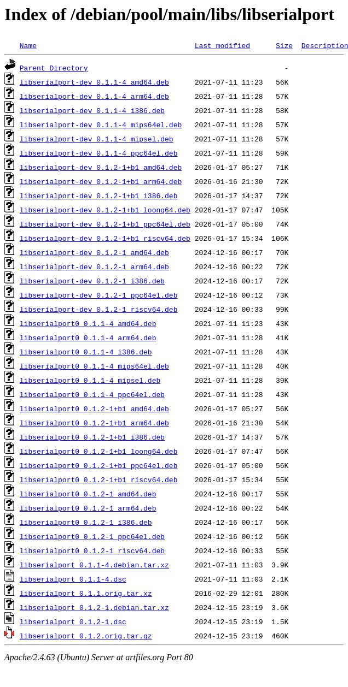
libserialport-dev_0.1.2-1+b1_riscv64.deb (105, 238)
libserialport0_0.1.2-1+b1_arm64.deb (94, 423)
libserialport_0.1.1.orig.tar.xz (86, 593)
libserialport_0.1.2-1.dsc (73, 621)
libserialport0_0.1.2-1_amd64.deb (88, 494)
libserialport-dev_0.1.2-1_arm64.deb (94, 266)
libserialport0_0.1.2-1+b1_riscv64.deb (99, 479)
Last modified (222, 45)
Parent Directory (54, 68)
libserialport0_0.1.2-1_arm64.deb (88, 508)
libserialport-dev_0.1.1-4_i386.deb (92, 110)
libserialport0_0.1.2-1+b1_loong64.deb (99, 451)
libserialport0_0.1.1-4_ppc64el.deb (92, 394)
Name (28, 45)
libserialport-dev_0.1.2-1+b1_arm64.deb (101, 181)
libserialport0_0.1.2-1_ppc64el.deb (92, 536)
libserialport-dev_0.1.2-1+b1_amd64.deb (101, 167)
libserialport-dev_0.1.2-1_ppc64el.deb (99, 295)
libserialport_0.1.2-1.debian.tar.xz (94, 607)
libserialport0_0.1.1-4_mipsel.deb (90, 380)
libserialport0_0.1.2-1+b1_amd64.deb (94, 408)
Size (284, 45)
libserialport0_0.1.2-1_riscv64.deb (92, 550)
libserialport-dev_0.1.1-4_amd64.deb (94, 82)
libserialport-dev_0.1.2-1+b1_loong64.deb (105, 210)
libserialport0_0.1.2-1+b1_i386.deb (92, 437)
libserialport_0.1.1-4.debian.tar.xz (94, 565)
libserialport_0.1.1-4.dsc (73, 579)
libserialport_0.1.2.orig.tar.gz (86, 636)
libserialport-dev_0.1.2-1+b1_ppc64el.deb (105, 224)
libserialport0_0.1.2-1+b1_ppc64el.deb (99, 465)
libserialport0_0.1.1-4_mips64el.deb (94, 366)
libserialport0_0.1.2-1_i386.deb (86, 522)
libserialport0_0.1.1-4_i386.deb (86, 352)
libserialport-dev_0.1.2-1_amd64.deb (94, 252)
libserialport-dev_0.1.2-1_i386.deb (92, 281)
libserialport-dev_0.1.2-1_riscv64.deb (99, 309)
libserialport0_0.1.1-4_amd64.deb (88, 323)
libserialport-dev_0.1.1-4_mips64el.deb (101, 124)
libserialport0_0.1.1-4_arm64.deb (88, 337)
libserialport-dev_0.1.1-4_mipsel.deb (96, 139)
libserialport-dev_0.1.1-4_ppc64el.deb (99, 153)
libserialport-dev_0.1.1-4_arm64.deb (94, 96)
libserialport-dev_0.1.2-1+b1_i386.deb (99, 195)
